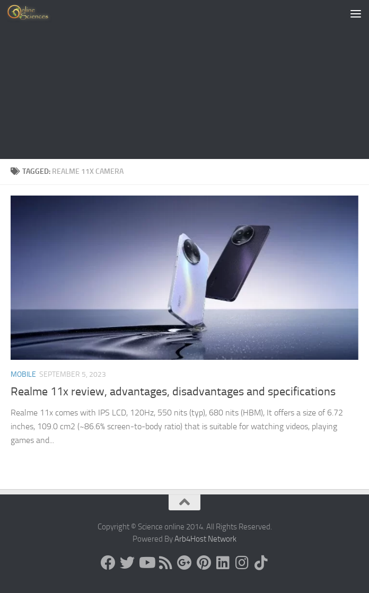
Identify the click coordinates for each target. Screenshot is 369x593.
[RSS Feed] (165, 562)
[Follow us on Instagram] (241, 562)
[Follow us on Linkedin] (222, 562)
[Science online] (108, 562)
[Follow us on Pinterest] (203, 562)
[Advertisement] (184, 79)
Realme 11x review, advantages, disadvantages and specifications (173, 392)
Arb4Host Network (205, 539)
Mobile (23, 374)
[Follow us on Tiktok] (260, 562)
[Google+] (184, 562)
